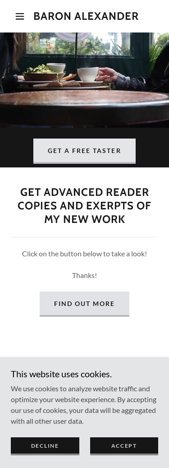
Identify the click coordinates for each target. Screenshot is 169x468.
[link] (86, 16)
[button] (20, 16)
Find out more (84, 303)
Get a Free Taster (84, 150)
